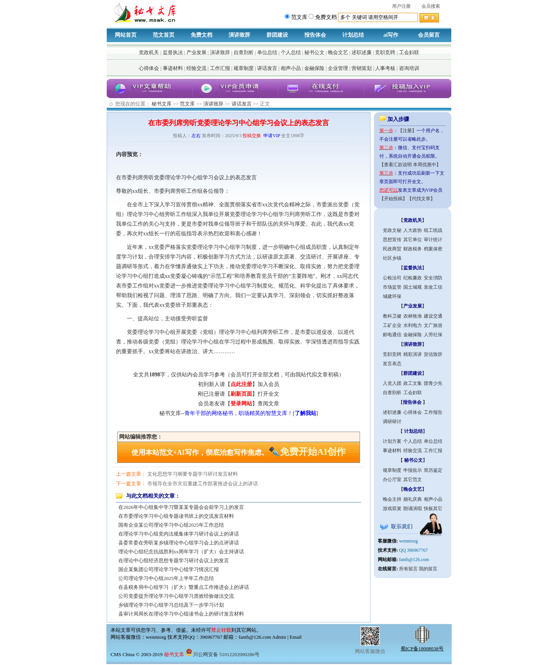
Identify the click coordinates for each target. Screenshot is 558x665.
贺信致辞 (433, 354)
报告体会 (315, 35)
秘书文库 (162, 104)
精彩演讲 (412, 354)
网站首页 (126, 35)
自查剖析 (244, 52)
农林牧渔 (412, 316)
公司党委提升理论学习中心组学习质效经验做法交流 (176, 596)
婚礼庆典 (412, 499)
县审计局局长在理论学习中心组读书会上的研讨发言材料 (181, 614)
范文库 (187, 104)
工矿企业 (392, 325)
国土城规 (412, 287)
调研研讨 (392, 421)
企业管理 (338, 68)
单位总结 (267, 52)
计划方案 (392, 441)
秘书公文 (314, 52)
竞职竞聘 (385, 52)
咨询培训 (409, 68)
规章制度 (244, 68)
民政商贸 (392, 249)
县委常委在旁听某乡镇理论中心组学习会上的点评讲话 (178, 543)
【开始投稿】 (393, 198)
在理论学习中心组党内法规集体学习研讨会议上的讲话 (178, 534)
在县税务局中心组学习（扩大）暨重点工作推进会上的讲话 (183, 587)
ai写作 (391, 35)
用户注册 (401, 6)
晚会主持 (392, 499)
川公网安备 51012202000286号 (222, 654)
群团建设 (277, 35)
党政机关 (149, 52)
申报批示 (412, 470)
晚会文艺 (338, 52)
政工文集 (412, 383)
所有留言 (408, 568)
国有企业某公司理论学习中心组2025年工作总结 (171, 525)
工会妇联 (409, 52)
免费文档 (201, 35)
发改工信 (433, 287)
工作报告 (433, 412)
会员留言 (429, 35)
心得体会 (149, 68)
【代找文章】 (421, 198)
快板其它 (433, 508)
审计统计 (433, 239)
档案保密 (433, 249)
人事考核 (385, 68)
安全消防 (433, 278)
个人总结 (291, 52)
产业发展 (196, 52)
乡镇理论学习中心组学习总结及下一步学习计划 (171, 605)
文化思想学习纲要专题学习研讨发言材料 (192, 474)
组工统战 (433, 230)
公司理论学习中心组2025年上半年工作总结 (166, 578)
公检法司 (392, 278)
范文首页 (163, 35)
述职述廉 (362, 52)
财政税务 (412, 249)
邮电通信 (392, 334)
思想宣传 (392, 239)
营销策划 (362, 68)
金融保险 (314, 68)
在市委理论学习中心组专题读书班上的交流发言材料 (176, 516)
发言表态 (392, 363)
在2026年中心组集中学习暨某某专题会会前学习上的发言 (181, 507)
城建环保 (392, 296)
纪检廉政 (412, 278)
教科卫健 (392, 316)
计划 (137, 257)
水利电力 (412, 325)
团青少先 (433, 383)
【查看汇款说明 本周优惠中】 (410, 164)
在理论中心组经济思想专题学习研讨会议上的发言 (173, 560)
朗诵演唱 (412, 508)
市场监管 (392, 287)
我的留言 (428, 568)
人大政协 (412, 230)
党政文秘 (392, 230)
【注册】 (407, 130)
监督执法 (173, 52)
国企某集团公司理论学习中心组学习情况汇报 (168, 569)
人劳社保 (433, 334)
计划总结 (353, 35)
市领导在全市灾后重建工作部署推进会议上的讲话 (202, 483)
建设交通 (433, 316)
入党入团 (392, 383)
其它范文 (412, 479)
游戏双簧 (392, 508)
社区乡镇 (392, 258)
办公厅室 (392, 479)
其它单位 (412, 239)
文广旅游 (433, 325)
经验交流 (196, 68)
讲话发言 (267, 68)
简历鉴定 (433, 470)
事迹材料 (173, 68)
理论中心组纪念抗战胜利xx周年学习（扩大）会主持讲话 (181, 551)
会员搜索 (430, 6)
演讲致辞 (239, 35)
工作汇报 (220, 68)
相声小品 (291, 68)
